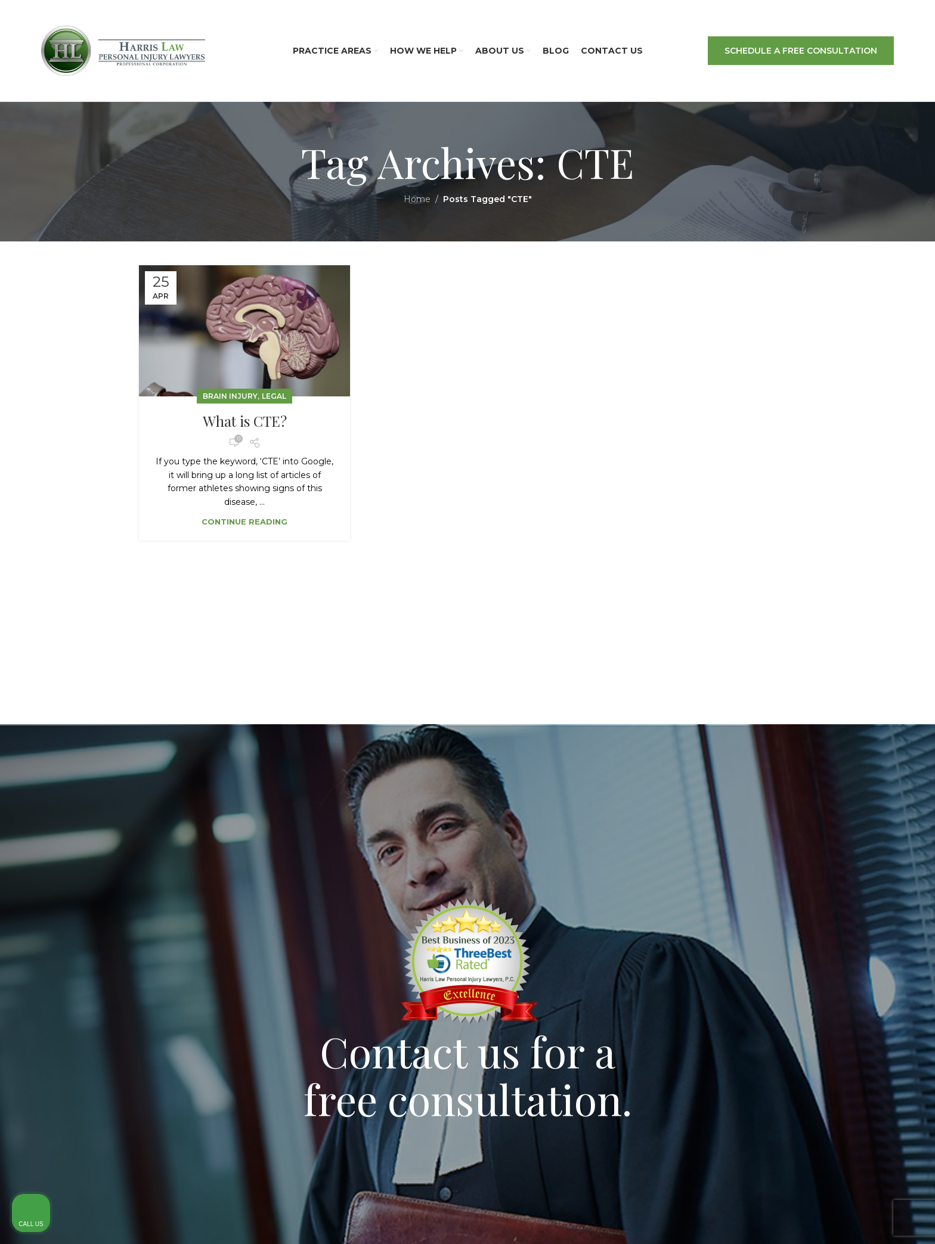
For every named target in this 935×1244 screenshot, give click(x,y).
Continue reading (244, 521)
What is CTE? (245, 420)
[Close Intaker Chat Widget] (895, 866)
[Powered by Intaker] (834, 1219)
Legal (274, 396)
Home (417, 199)
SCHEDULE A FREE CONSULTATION (801, 50)
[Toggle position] (870, 866)
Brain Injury (230, 396)
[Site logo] (123, 50)
